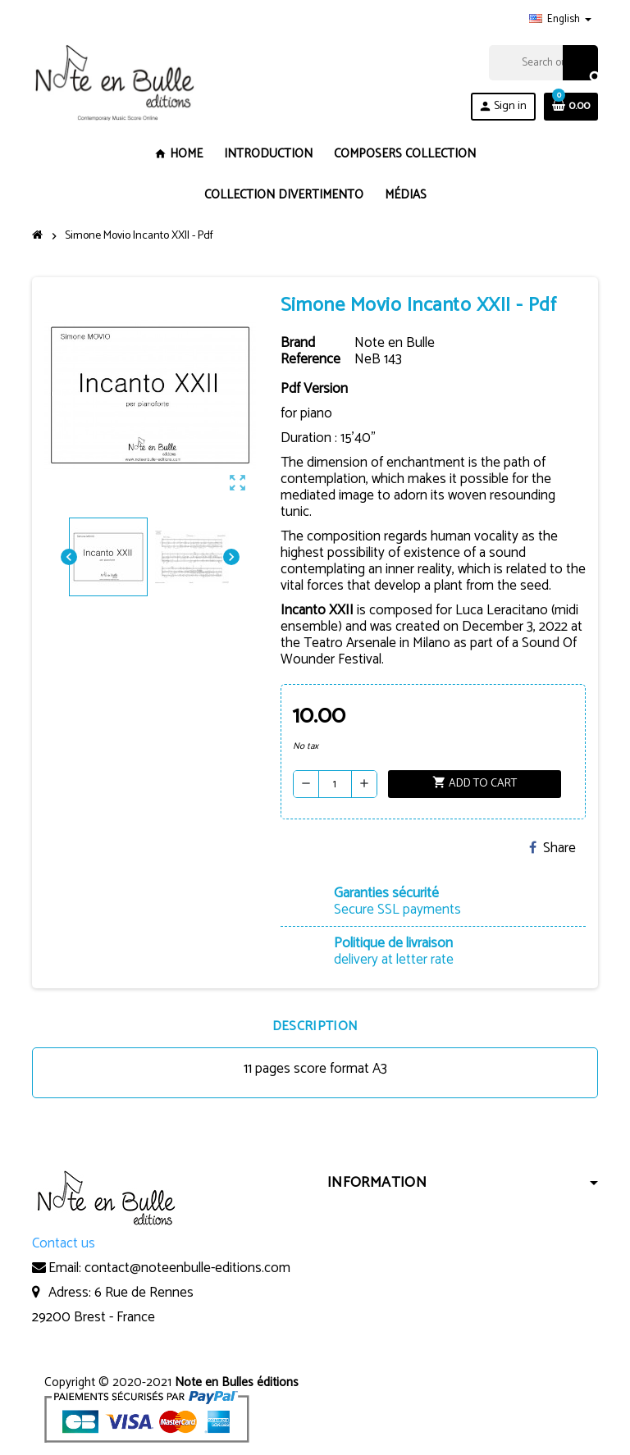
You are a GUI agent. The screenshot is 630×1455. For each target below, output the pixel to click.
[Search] (543, 62)
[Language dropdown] (560, 19)
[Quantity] (334, 784)
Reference (310, 359)
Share (552, 848)
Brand (298, 343)
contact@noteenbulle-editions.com (187, 1268)
